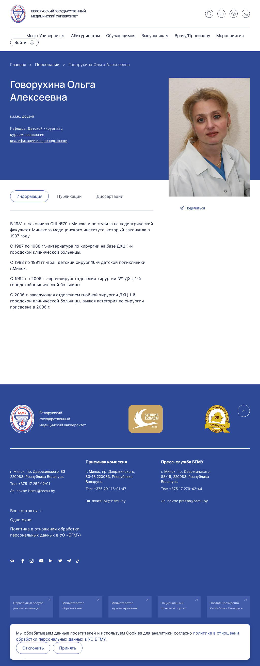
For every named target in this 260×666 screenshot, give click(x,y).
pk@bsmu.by (115, 501)
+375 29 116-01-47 (110, 488)
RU (221, 14)
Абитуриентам (85, 35)
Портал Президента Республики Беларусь (226, 605)
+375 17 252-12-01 (34, 483)
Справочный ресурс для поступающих (28, 605)
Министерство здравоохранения (124, 605)
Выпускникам (155, 35)
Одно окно (20, 519)
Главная (18, 64)
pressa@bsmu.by (193, 501)
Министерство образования (73, 605)
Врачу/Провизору (192, 35)
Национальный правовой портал (173, 605)
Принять (67, 648)
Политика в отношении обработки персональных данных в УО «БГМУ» (46, 532)
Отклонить (33, 648)
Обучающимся (120, 35)
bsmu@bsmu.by (41, 491)
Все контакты (24, 510)
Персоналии (47, 64)
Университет (52, 35)
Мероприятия (230, 35)
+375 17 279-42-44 (185, 488)
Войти (20, 42)
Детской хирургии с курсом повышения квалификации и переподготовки (38, 134)
